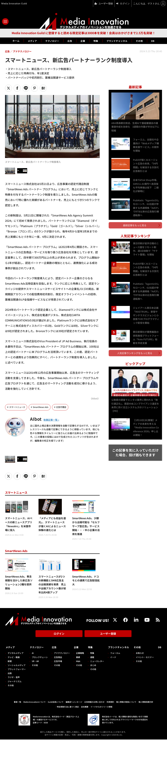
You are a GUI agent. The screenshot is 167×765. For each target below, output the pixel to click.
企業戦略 (81, 665)
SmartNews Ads (42, 407)
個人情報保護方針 (145, 727)
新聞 (10, 673)
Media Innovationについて (34, 727)
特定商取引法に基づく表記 (68, 732)
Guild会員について (56, 727)
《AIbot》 (94, 398)
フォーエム (117, 665)
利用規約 (110, 727)
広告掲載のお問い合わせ (94, 727)
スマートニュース (17, 407)
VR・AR (35, 673)
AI (33, 665)
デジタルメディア (16, 665)
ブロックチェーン (40, 669)
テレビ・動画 (14, 669)
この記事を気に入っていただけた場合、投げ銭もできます (135, 447)
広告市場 (59, 673)
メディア (26, 41)
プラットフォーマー (17, 681)
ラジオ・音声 (14, 689)
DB (161, 41)
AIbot (36, 418)
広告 (69, 41)
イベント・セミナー (152, 669)
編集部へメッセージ (74, 727)
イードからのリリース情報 (101, 732)
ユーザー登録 (108, 648)
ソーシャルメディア (17, 677)
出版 (10, 685)
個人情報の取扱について (126, 727)
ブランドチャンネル (121, 41)
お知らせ (147, 665)
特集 (97, 41)
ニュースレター (99, 673)
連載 (94, 669)
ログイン (59, 648)
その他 (146, 41)
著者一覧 (17, 727)
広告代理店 (63, 407)
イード (115, 669)
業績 (79, 669)
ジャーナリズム (15, 693)
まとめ (95, 677)
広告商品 (59, 669)
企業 (83, 41)
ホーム (8, 40)
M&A (79, 673)
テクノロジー (49, 41)
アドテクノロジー (63, 665)
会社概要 (84, 732)
